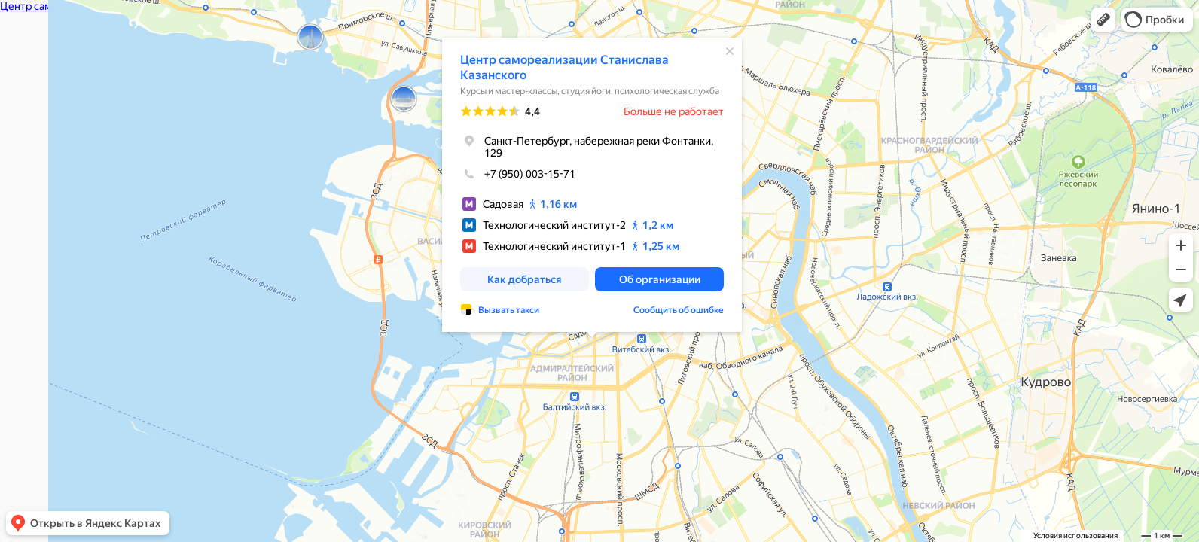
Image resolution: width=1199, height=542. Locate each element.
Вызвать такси (508, 310)
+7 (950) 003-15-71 (517, 174)
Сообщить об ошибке (678, 310)
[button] (1103, 20)
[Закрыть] (730, 51)
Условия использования (1075, 535)
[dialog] (592, 185)
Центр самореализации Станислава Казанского (564, 67)
